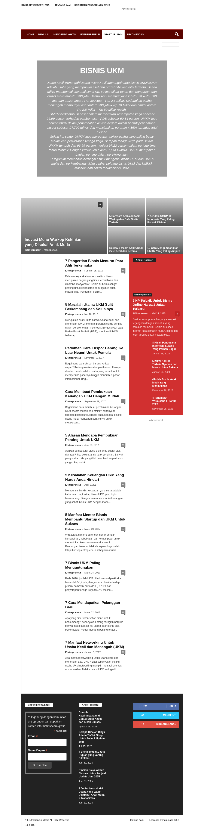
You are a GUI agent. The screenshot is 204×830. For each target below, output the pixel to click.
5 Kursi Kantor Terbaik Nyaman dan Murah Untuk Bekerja (165, 364)
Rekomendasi (135, 34)
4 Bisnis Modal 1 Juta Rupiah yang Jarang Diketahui (92, 755)
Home (30, 34)
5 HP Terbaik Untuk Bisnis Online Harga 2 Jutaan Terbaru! (152, 304)
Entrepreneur (90, 34)
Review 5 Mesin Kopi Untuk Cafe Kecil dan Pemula (126, 249)
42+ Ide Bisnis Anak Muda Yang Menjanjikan (164, 382)
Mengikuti (169, 715)
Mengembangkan (65, 34)
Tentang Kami (63, 5)
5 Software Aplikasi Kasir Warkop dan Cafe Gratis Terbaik (124, 219)
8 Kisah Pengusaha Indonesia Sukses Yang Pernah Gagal (164, 346)
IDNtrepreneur (33, 250)
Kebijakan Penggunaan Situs (92, 5)
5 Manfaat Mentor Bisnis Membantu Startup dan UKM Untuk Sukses (95, 519)
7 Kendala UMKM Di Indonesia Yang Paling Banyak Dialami (161, 219)
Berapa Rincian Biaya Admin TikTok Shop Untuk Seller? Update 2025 (92, 737)
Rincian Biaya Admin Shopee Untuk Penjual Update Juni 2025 (92, 773)
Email (33, 736)
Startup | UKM (113, 34)
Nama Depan (37, 750)
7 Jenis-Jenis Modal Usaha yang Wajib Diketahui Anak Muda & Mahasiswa (92, 793)
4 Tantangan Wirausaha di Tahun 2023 (164, 401)
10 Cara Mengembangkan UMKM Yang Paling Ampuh (163, 249)
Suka (173, 706)
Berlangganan (166, 724)
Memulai (43, 34)
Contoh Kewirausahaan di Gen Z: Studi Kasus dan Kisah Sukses (91, 717)
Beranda (29, 45)
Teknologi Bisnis (142, 294)
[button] (176, 34)
